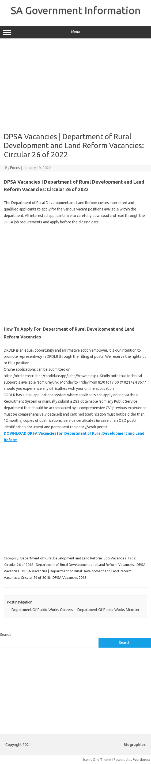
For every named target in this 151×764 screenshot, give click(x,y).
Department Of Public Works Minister (110, 610)
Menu (75, 32)
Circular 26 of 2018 (18, 564)
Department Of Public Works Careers (40, 610)
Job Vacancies (115, 558)
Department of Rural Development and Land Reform (61, 558)
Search (5, 634)
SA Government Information (76, 10)
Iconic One (91, 759)
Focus (15, 168)
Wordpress (141, 759)
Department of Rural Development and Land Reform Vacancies (85, 564)
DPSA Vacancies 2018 (69, 577)
